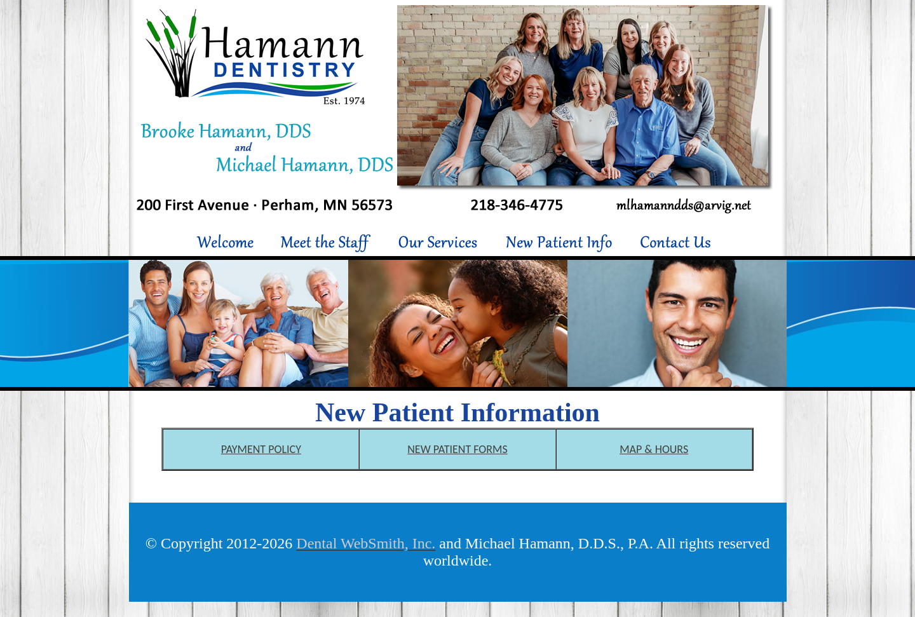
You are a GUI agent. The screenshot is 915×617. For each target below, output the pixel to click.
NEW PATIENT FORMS (457, 449)
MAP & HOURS (654, 449)
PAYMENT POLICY (261, 449)
